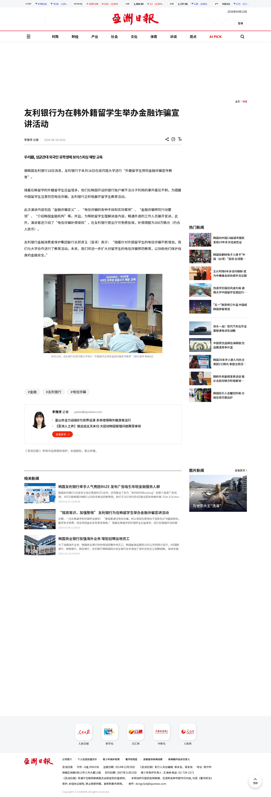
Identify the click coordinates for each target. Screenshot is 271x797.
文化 (134, 36)
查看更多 (61, 434)
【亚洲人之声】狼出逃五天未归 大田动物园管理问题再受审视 (98, 426)
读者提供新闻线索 (153, 759)
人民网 (187, 734)
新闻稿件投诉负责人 (179, 759)
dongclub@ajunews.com (151, 783)
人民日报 (83, 734)
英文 (34, 20)
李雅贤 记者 (31, 139)
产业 (94, 36)
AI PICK (216, 36)
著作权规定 (131, 759)
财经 (75, 36)
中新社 (161, 734)
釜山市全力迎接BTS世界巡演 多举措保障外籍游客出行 (93, 420)
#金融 (32, 391)
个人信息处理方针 (87, 759)
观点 (193, 36)
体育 (153, 36)
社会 (114, 36)
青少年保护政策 (111, 759)
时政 (55, 36)
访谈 (173, 36)
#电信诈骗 (78, 391)
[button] (238, 516)
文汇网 (135, 734)
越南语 (62, 20)
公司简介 (67, 759)
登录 (240, 23)
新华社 (109, 734)
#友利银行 (53, 391)
